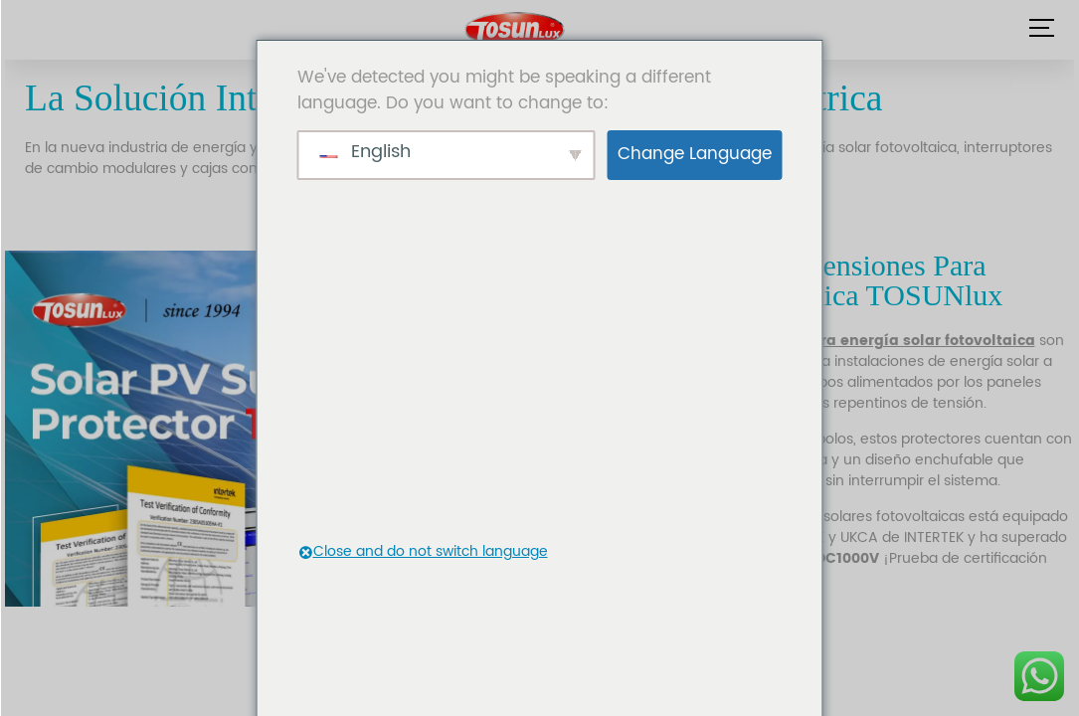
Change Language (695, 154)
